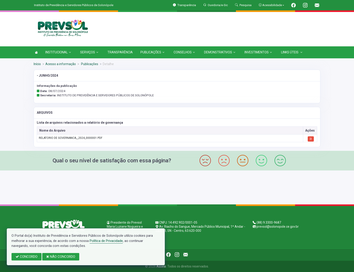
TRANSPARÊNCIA (120, 52)
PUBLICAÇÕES (152, 52)
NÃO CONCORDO (60, 257)
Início (37, 64)
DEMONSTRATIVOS (219, 52)
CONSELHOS (184, 52)
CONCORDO (26, 257)
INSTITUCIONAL (58, 52)
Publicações (89, 64)
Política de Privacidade (106, 241)
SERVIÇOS (89, 52)
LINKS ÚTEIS (291, 52)
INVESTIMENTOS (258, 52)
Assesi (161, 266)
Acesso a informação (60, 64)
